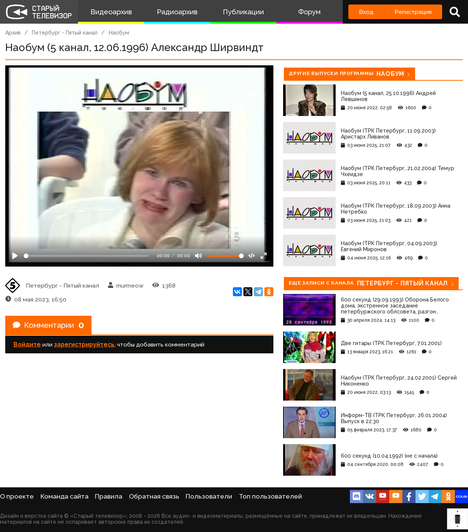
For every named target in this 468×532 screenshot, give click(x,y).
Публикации (243, 12)
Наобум (119, 33)
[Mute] (198, 256)
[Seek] (86, 255)
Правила (108, 496)
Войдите (27, 344)
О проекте (17, 496)
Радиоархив (177, 12)
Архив (13, 33)
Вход (366, 11)
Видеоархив (111, 12)
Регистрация (413, 11)
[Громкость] (225, 255)
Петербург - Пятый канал (65, 33)
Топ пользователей (270, 496)
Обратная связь (154, 496)
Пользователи (209, 496)
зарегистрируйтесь (84, 344)
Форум (309, 12)
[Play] (15, 256)
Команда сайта (64, 496)
